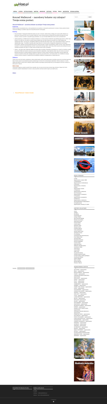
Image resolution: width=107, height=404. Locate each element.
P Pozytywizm (77, 195)
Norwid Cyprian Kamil (78, 231)
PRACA (59, 11)
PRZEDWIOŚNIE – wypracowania (81, 319)
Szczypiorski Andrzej (78, 252)
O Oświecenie (77, 190)
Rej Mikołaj (76, 214)
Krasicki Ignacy (77, 224)
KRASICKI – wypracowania (80, 292)
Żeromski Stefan (77, 238)
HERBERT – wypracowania (80, 285)
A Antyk (75, 178)
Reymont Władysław (78, 241)
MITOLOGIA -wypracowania (80, 299)
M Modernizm (77, 198)
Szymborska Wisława (78, 257)
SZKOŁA (15, 11)
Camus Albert (77, 249)
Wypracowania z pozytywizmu (80, 197)
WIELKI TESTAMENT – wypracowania (82, 329)
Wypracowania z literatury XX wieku (81, 204)
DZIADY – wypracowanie (79, 279)
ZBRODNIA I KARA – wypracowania (81, 334)
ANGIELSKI (42, 11)
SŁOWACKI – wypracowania (80, 324)
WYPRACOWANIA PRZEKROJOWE (82, 332)
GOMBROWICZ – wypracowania (81, 284)
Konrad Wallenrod (21, 268)
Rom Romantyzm (77, 192)
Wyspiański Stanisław (78, 239)
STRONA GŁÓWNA (74, 11)
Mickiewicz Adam (77, 225)
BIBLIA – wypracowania (79, 271)
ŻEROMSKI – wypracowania (80, 335)
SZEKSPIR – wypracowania (80, 325)
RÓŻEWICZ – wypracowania (80, 322)
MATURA (36, 11)
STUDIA (55, 11)
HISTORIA (48, 11)
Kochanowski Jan (77, 215)
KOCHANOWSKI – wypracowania (81, 289)
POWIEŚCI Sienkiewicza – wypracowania (83, 321)
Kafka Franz (76, 251)
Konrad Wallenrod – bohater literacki (24, 92)
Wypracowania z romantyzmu (80, 194)
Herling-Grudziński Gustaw (79, 254)
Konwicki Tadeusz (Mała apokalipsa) (81, 255)
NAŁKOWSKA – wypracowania (80, 304)
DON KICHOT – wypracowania (80, 278)
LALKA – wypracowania (79, 295)
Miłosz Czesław (77, 260)
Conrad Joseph (77, 242)
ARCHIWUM (66, 11)
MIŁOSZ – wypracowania (79, 298)
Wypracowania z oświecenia (80, 191)
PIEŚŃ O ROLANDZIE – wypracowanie (82, 317)
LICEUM (20, 11)
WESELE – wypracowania (79, 328)
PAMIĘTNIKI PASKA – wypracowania (82, 314)
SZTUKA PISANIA (28, 11)
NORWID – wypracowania (79, 306)
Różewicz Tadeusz (78, 262)
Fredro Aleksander (78, 229)
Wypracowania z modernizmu (80, 200)
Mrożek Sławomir (77, 261)
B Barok (75, 187)
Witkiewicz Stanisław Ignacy (80, 245)
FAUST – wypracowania (79, 281)
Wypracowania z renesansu (80, 185)
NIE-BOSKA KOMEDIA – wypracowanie (82, 305)
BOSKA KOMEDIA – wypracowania (81, 272)
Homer (75, 211)
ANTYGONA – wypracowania (80, 269)
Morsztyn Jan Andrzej (78, 219)
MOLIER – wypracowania (79, 301)
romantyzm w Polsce (30, 268)
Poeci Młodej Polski (78, 237)
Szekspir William (77, 216)
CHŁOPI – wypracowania (79, 273)
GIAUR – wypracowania (79, 282)
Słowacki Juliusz (77, 227)
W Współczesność (78, 203)
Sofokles (76, 212)
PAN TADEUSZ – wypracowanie (81, 315)
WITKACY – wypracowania (79, 331)
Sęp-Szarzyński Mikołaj (79, 218)
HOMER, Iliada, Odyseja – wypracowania (83, 286)
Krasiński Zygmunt (78, 228)
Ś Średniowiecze (77, 181)
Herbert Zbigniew (77, 258)
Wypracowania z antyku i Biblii (80, 180)
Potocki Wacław (77, 222)
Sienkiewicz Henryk (78, 232)
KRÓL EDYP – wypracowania (80, 294)
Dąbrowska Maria (77, 244)
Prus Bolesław (77, 234)
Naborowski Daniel (78, 221)
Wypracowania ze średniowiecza (81, 182)
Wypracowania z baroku (79, 188)
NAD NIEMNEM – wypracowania (81, 302)
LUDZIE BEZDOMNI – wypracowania (82, 296)
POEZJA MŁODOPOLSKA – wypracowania (83, 318)
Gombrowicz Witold (78, 247)
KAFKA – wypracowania (79, 288)
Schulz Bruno (77, 248)
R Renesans (76, 184)
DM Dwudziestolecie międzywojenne (81, 201)
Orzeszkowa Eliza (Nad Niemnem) (81, 235)
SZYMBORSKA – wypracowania (81, 327)
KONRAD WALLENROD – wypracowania (82, 291)
